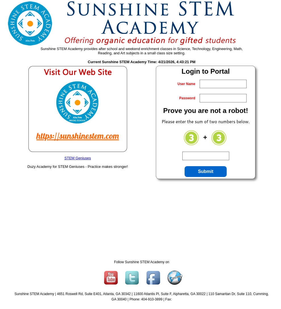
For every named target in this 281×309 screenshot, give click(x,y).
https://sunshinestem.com (77, 135)
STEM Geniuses (77, 158)
